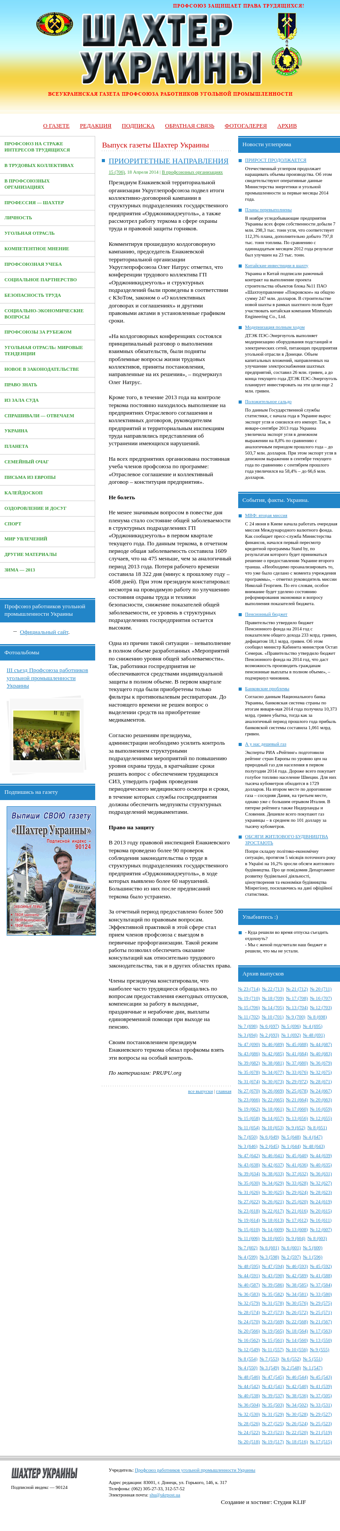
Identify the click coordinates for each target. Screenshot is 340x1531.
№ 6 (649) (269, 1137)
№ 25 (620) (297, 1201)
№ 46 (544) (297, 1377)
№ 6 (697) (269, 1026)
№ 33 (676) (297, 1072)
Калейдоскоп (23, 492)
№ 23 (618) (249, 1210)
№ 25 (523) (321, 1423)
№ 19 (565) (273, 1331)
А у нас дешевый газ (265, 744)
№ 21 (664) (297, 1099)
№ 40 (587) (249, 1284)
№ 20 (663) (321, 1099)
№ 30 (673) (273, 1081)
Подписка (138, 125)
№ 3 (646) (248, 1146)
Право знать (20, 384)
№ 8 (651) (317, 1127)
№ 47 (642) (249, 1155)
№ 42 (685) (273, 1053)
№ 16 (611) (321, 1220)
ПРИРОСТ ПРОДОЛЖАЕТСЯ (276, 160)
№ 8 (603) (317, 1238)
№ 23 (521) (273, 1432)
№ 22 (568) (297, 1321)
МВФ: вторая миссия (266, 515)
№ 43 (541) (273, 1386)
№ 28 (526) (249, 1423)
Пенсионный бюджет (266, 614)
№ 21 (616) (297, 1210)
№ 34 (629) (273, 1183)
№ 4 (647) (312, 1137)
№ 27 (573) (273, 1312)
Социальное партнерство (40, 279)
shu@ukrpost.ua (165, 1494)
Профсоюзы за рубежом (38, 332)
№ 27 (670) (249, 1090)
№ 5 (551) (312, 1358)
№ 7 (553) (269, 1358)
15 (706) (116, 172)
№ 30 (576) (297, 1303)
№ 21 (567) (321, 1321)
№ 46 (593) (297, 1266)
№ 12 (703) (321, 1007)
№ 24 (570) (249, 1321)
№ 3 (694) (248, 1035)
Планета (16, 446)
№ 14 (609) (273, 1229)
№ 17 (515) (321, 1441)
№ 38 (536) (297, 1395)
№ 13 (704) (297, 1007)
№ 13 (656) (297, 1118)
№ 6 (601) (269, 1247)
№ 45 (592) (321, 1266)
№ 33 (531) (321, 1405)
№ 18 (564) (297, 1331)
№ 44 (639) (321, 1155)
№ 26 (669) (273, 1090)
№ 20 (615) (321, 1210)
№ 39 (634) (249, 1173)
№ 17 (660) (297, 1109)
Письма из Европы (30, 477)
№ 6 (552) (291, 1358)
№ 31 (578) (273, 1303)
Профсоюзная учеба (33, 264)
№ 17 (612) (297, 1220)
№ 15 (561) (273, 1340)
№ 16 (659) (321, 1109)
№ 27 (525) (273, 1423)
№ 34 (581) (297, 1294)
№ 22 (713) (273, 989)
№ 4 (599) (248, 1257)
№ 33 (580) (321, 1294)
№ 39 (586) (273, 1284)
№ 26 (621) (273, 1201)
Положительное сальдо (268, 401)
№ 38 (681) (273, 1063)
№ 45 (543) (321, 1377)
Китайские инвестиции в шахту (277, 265)
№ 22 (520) (297, 1432)
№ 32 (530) (249, 1414)
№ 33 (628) (297, 1183)
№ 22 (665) (273, 1099)
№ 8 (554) (248, 1358)
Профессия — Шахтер (34, 202)
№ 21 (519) (321, 1432)
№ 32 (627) (321, 1183)
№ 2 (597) (291, 1257)
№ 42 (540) (297, 1386)
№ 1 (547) (312, 1367)
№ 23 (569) (273, 1321)
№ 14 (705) (273, 1007)
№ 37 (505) (321, 1395)
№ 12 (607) (321, 1229)
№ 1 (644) (291, 1146)
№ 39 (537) (273, 1395)
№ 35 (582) (273, 1294)
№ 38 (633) (273, 1173)
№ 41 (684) (297, 1053)
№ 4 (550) (248, 1367)
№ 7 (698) (248, 1026)
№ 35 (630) (249, 1183)
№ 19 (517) (273, 1441)
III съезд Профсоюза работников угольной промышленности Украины (47, 678)
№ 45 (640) (297, 1155)
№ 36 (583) (249, 1294)
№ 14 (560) (297, 1340)
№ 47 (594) (273, 1266)
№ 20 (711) (321, 989)
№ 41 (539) (321, 1386)
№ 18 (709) (273, 998)
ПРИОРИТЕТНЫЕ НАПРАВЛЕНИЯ (168, 161)
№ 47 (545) (273, 1377)
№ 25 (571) (321, 1312)
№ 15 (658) (249, 1118)
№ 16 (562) (249, 1340)
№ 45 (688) (297, 1044)
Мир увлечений (25, 538)
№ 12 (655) (321, 1118)
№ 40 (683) (321, 1053)
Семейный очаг (26, 461)
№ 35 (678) (249, 1072)
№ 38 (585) (297, 1284)
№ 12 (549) (249, 1349)
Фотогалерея (246, 125)
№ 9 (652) (295, 1127)
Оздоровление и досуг (35, 508)
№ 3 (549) (269, 1367)
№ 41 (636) (297, 1164)
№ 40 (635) (321, 1164)
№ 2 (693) (269, 1035)
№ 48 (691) (314, 1035)
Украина (16, 430)
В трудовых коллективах (39, 165)
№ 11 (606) (249, 1238)
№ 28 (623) (321, 1192)
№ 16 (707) (321, 998)
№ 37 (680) (297, 1063)
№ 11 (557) (273, 1349)
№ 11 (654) (249, 1127)
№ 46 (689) (273, 1044)
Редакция (95, 125)
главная (223, 1091)
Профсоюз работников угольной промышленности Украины (195, 1470)
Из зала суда (21, 400)
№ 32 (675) (321, 1072)
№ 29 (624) (297, 1192)
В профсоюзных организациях (192, 172)
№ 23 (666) (249, 1099)
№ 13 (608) (297, 1229)
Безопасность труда (32, 295)
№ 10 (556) (297, 1349)
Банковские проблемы (267, 688)
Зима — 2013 (19, 569)
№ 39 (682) (249, 1063)
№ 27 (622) (249, 1201)
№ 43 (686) (249, 1053)
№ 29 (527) (321, 1414)
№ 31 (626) (249, 1192)
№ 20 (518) (249, 1441)
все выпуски (200, 1091)
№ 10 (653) (272, 1127)
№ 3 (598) (269, 1257)
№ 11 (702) (249, 1016)
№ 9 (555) (319, 1349)
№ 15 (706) (249, 1007)
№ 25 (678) (297, 1090)
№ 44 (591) (249, 1275)
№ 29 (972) (297, 1081)
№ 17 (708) (297, 998)
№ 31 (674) (249, 1081)
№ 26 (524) (297, 1423)
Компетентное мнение (36, 248)
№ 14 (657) (273, 1118)
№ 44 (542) (249, 1386)
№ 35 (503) (273, 1405)
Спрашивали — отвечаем (39, 415)
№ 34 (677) (273, 1072)
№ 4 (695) (312, 1026)
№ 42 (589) (297, 1275)
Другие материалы (30, 554)
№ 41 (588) (321, 1275)
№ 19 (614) (249, 1220)
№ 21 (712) (297, 989)
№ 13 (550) (321, 1340)
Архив (287, 125)
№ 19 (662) (249, 1109)
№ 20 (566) (249, 1331)
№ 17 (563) (321, 1331)
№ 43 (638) (249, 1164)
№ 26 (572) (297, 1312)
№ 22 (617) (273, 1210)
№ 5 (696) (291, 1026)
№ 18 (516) (297, 1441)
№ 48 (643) (314, 1146)
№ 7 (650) (248, 1137)
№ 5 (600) (312, 1247)
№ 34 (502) (297, 1405)
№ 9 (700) (295, 1016)
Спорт (12, 523)
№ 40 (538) (249, 1395)
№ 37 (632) (297, 1173)
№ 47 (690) (249, 1044)
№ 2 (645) (269, 1146)
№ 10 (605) (272, 1238)
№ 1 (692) (291, 1035)
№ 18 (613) (273, 1220)
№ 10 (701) (272, 1016)
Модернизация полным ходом (275, 327)
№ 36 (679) (321, 1063)
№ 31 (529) (273, 1414)
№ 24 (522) (249, 1432)
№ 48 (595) (249, 1266)
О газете (56, 125)
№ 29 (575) (321, 1303)
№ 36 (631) (321, 1173)
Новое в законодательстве (41, 369)
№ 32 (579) (249, 1303)
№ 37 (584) (321, 1284)
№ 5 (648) (291, 1137)
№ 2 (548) (291, 1367)
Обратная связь (189, 125)
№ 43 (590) (273, 1275)
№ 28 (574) (249, 1312)
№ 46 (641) (273, 1155)
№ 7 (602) (248, 1247)
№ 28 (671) (321, 1081)
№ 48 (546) (249, 1377)
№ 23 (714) (249, 989)
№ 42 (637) (273, 1164)
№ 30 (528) (297, 1414)
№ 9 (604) (295, 1238)
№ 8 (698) (317, 1016)
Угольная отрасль (29, 233)
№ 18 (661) (273, 1109)
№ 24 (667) (321, 1090)
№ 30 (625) (273, 1192)
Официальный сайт (44, 632)
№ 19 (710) (249, 998)
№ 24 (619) (321, 1201)
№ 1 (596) (312, 1257)
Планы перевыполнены (268, 209)
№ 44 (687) (321, 1044)
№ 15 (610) (249, 1229)
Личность (18, 217)
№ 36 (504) (249, 1405)
